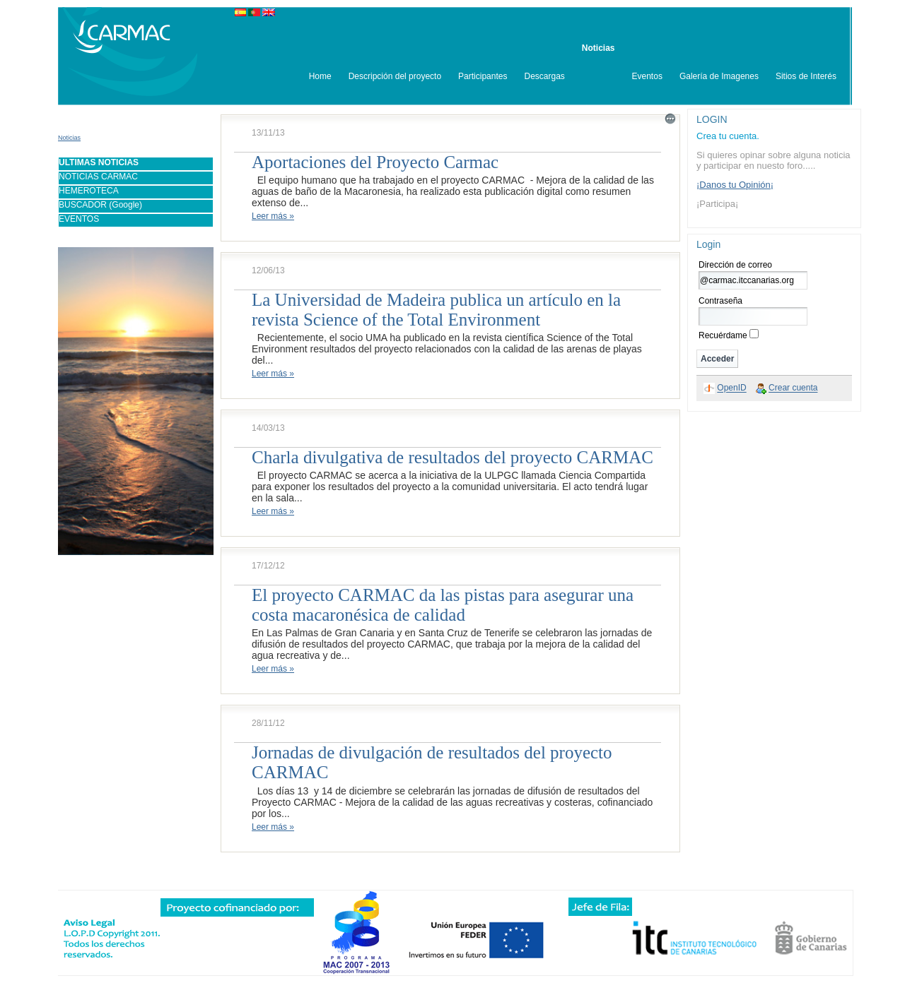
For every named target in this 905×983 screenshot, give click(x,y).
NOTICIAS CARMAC (98, 176)
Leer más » (273, 216)
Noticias (69, 137)
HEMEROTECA (89, 191)
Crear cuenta (793, 388)
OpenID (731, 388)
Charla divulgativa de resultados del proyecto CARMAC (452, 457)
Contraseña (720, 301)
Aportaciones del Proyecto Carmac (375, 162)
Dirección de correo (735, 265)
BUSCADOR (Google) (100, 205)
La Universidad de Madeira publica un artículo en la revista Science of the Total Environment (436, 309)
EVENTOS (79, 219)
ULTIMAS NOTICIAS (99, 162)
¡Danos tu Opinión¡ (734, 184)
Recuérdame (723, 335)
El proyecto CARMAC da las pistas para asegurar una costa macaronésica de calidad (443, 604)
